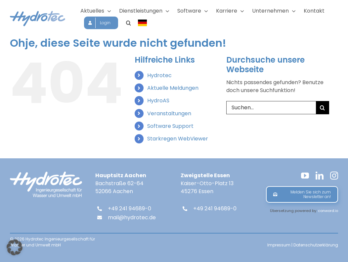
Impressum (278, 245)
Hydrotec (159, 75)
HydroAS (158, 100)
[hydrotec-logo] (37, 13)
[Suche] (322, 107)
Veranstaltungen (169, 113)
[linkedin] (320, 176)
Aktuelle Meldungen (172, 88)
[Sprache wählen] (143, 23)
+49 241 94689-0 (129, 208)
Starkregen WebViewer (177, 138)
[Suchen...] (271, 107)
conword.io (328, 210)
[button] (128, 22)
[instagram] (334, 176)
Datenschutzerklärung (315, 245)
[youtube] (305, 176)
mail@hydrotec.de (132, 217)
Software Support (170, 126)
